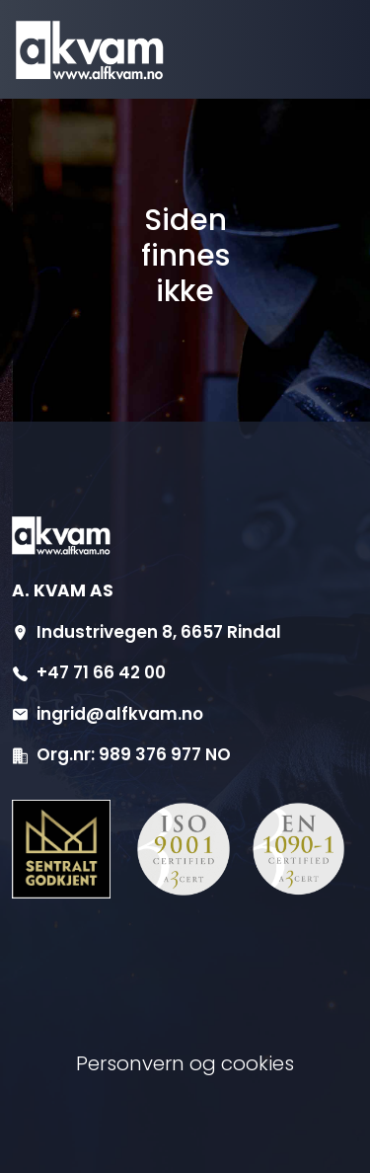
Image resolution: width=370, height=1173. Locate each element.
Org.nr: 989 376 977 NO (134, 754)
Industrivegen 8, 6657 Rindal (159, 632)
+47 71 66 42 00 (101, 672)
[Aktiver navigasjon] (298, 50)
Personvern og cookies (185, 1063)
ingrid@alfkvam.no (120, 714)
